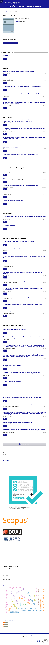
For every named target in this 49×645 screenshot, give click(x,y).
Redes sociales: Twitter (7, 568)
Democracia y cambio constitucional (12, 79)
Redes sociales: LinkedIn (8, 570)
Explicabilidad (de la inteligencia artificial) (13, 200)
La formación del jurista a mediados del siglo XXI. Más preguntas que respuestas (22, 304)
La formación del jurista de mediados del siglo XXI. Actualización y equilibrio (21, 281)
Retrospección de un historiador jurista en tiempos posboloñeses (19, 248)
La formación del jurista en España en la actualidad (15, 311)
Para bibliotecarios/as (7, 467)
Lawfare (5, 178)
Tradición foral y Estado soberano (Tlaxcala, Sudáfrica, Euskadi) (18, 71)
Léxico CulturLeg (6, 573)
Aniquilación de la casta (9, 225)
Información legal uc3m (30, 641)
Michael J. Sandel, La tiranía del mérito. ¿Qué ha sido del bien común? (20, 405)
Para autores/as (6, 464)
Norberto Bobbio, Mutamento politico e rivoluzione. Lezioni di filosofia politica (22, 397)
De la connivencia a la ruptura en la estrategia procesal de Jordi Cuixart (20, 154)
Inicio (4, 11)
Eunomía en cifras (6, 579)
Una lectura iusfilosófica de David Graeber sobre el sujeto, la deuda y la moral (22, 86)
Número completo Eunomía (10, 43)
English (4, 452)
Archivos (8, 11)
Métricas (4, 577)
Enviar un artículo (25, 444)
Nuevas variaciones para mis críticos (12, 381)
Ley (4, 170)
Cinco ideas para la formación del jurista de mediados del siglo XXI (19, 241)
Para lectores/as (6, 462)
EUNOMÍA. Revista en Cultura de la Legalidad (24, 6)
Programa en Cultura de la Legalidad (10, 566)
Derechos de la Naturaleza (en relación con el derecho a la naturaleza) (20, 185)
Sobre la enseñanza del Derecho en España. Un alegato (16, 297)
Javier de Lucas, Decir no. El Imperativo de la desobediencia (17, 422)
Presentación (6, 55)
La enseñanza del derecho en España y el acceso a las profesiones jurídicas (21, 265)
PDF (5, 59)
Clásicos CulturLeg (6, 575)
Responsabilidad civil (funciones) (11, 193)
